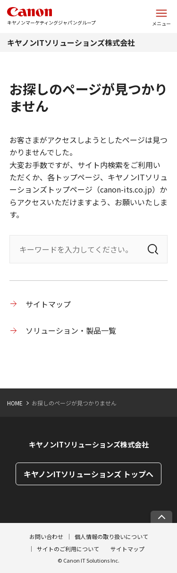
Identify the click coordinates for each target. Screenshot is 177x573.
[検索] (153, 249)
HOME (15, 403)
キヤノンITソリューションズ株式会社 (71, 42)
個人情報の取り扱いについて (111, 536)
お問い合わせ (46, 536)
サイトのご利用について (68, 549)
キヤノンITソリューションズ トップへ (88, 474)
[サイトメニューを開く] (161, 16)
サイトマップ (48, 304)
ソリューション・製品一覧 (70, 330)
